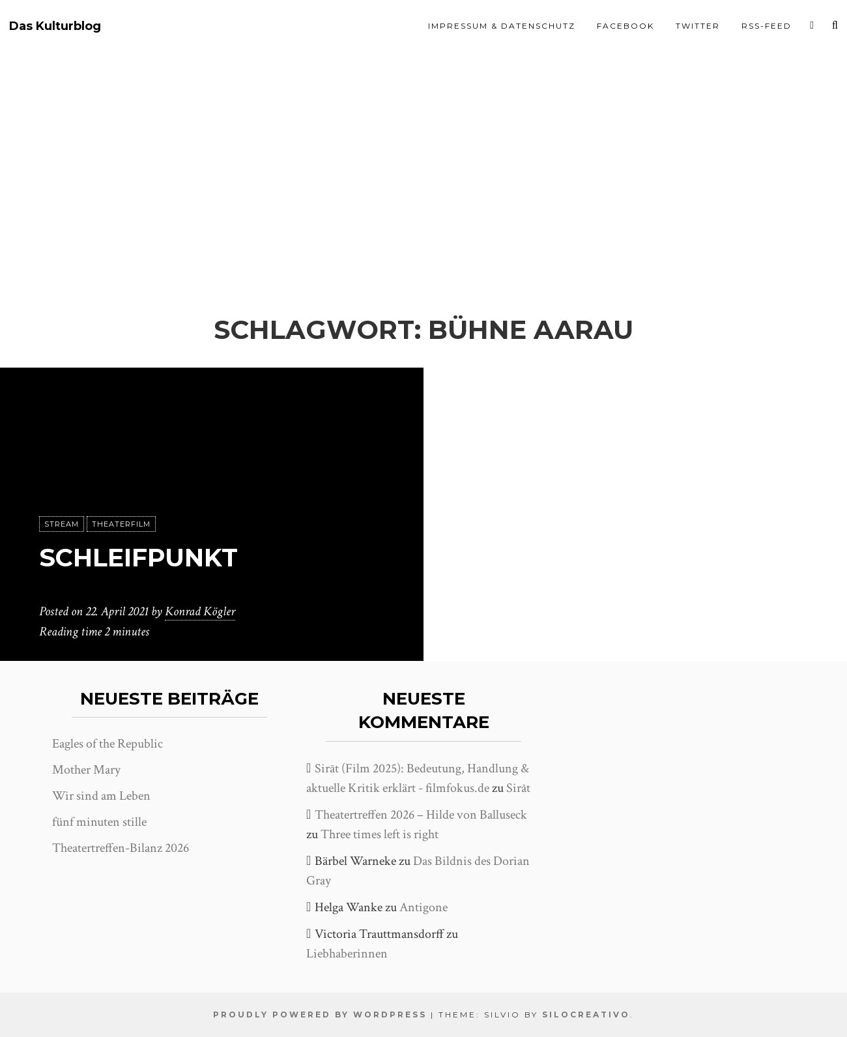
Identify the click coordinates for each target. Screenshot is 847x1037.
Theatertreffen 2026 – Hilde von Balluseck (421, 814)
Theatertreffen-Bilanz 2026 (120, 848)
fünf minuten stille (99, 821)
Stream (61, 524)
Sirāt (518, 788)
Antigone (423, 907)
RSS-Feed (766, 26)
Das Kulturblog (55, 26)
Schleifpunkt (143, 558)
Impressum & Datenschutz (501, 26)
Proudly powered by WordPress (320, 1014)
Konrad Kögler (200, 612)
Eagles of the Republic (107, 743)
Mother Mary (86, 769)
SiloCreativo (586, 1014)
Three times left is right (379, 834)
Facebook (625, 26)
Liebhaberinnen (347, 953)
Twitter (698, 26)
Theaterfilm (121, 524)
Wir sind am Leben (101, 795)
